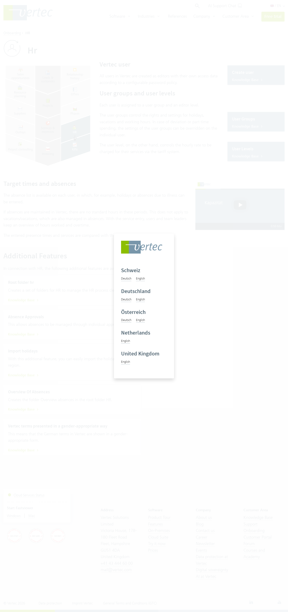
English (140, 278)
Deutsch (126, 278)
